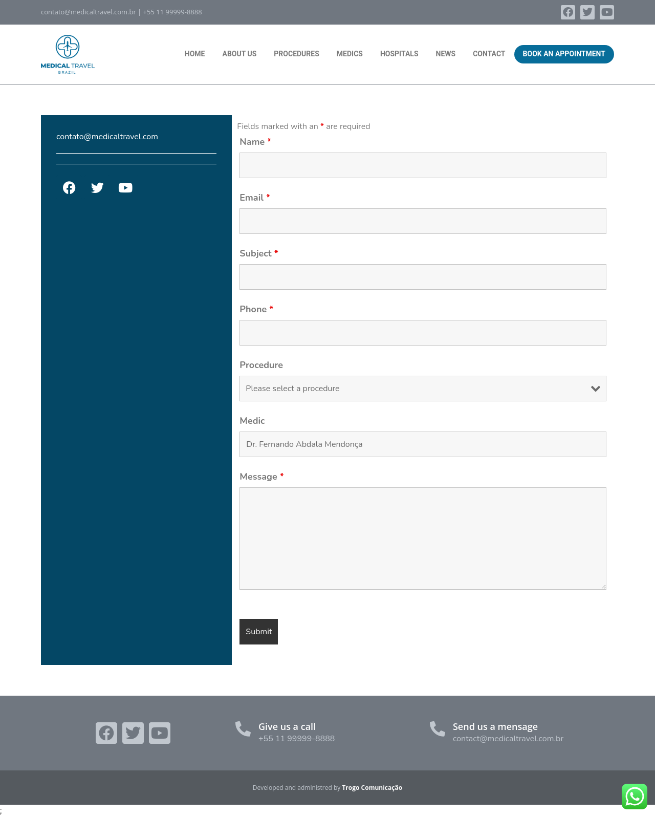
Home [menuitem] (195, 54)
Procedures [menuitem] (296, 54)
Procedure (261, 365)
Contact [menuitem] (489, 54)
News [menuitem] (446, 54)
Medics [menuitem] (350, 54)
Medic (252, 421)
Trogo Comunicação (372, 787)
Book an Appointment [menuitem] (564, 54)
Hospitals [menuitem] (399, 54)
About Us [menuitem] (239, 54)
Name (255, 142)
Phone (256, 309)
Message (261, 476)
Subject (258, 253)
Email (254, 197)
